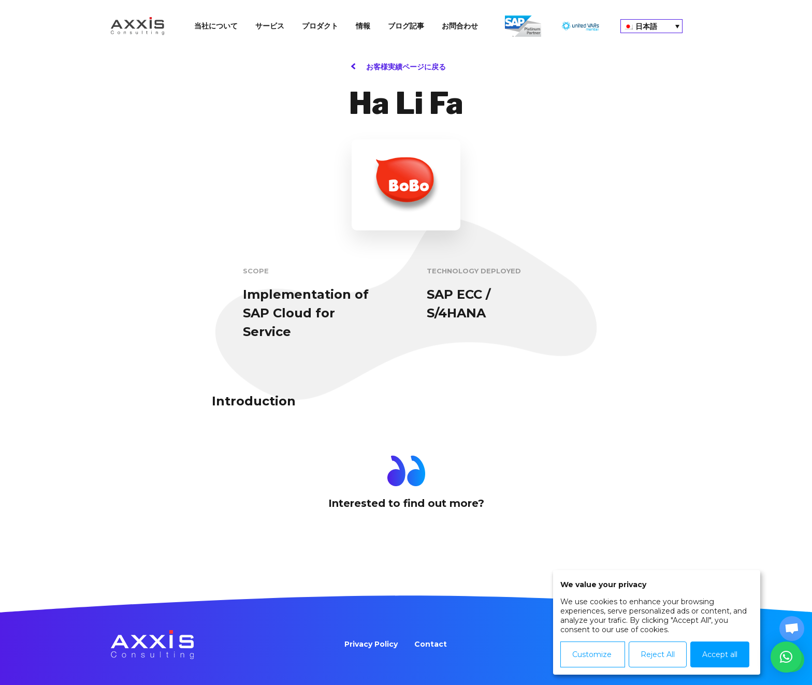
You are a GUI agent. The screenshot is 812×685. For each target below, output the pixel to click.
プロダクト (320, 26)
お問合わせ (460, 26)
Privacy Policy (371, 644)
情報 (363, 26)
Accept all (719, 654)
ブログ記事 (406, 26)
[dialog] (656, 622)
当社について (216, 26)
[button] (786, 657)
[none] (651, 26)
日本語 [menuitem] (646, 26)
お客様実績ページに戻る (406, 66)
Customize (592, 654)
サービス (269, 26)
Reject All (658, 654)
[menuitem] (651, 26)
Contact (430, 644)
